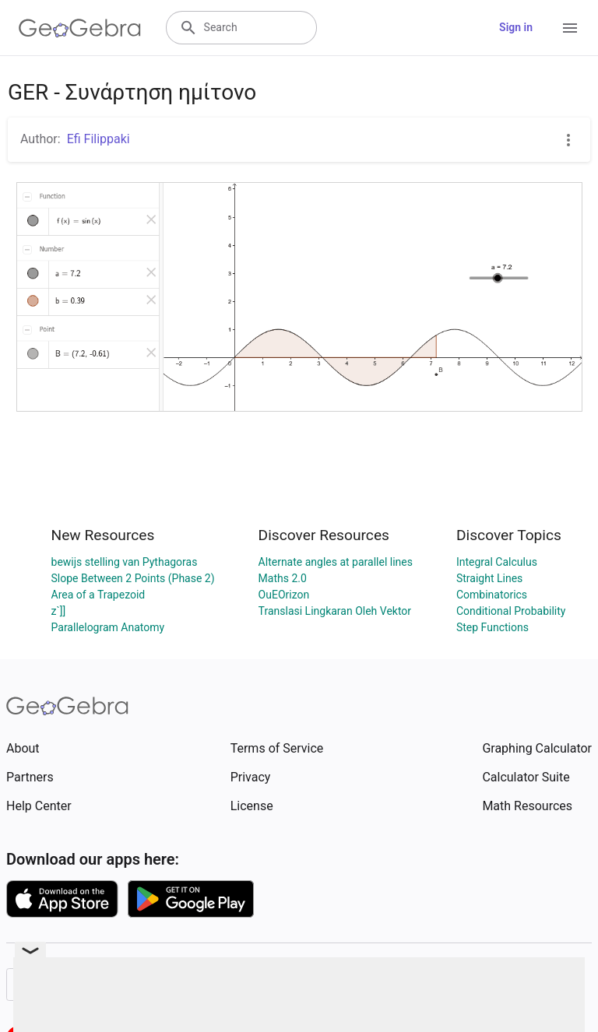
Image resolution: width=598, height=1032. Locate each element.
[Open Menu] (570, 28)
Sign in (516, 27)
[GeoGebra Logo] (80, 28)
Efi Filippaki (98, 139)
